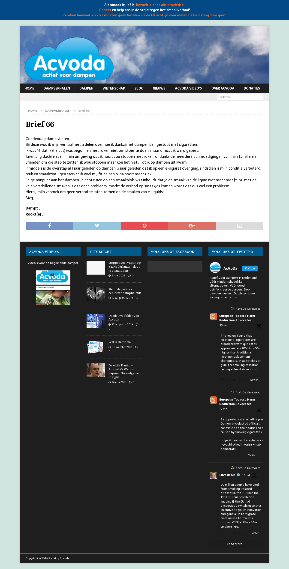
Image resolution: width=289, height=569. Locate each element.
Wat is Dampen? (119, 342)
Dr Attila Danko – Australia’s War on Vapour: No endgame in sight (123, 371)
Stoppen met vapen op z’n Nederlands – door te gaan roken (124, 267)
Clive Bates (227, 475)
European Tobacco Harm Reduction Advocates (237, 318)
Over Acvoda (222, 88)
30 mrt (223, 325)
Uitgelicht (101, 251)
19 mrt (223, 409)
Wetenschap (114, 88)
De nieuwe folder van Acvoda (123, 318)
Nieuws (159, 88)
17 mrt (246, 475)
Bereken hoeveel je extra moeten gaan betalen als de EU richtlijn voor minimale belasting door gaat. (145, 15)
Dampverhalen (57, 88)
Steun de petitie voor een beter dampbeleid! (124, 291)
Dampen (86, 88)
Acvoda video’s (188, 88)
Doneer (105, 9)
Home (29, 88)
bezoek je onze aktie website (160, 4)
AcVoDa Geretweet (248, 308)
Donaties (252, 88)
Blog (139, 88)
